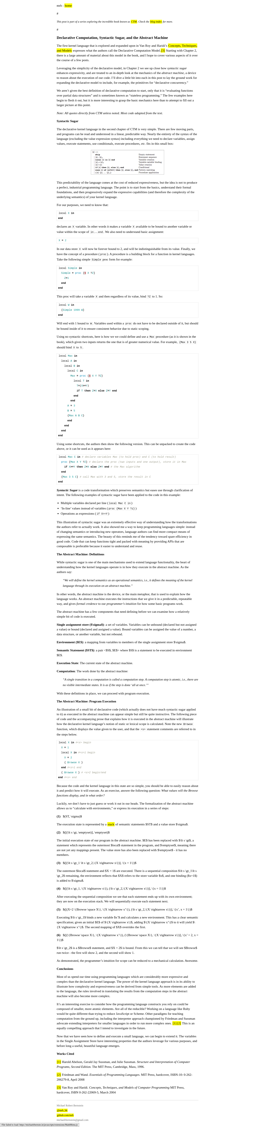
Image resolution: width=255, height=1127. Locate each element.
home (68, 5)
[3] (163, 50)
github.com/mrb (65, 1117)
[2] (179, 1025)
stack (111, 826)
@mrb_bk (62, 1112)
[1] (174, 1025)
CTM (134, 21)
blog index (156, 21)
